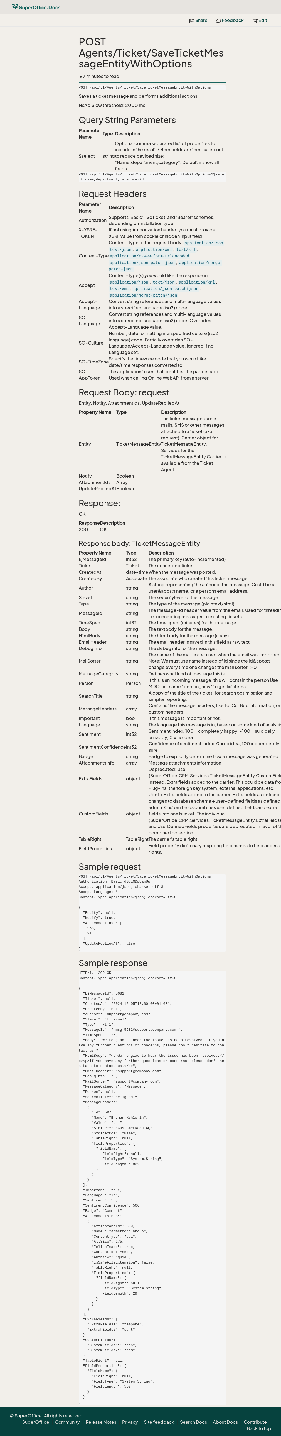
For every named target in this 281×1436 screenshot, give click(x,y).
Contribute (255, 1422)
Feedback (230, 20)
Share (198, 20)
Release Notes (101, 1422)
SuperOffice (35, 1422)
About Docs (225, 1422)
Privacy (130, 1422)
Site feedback (159, 1422)
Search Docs (193, 1422)
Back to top (259, 1428)
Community (67, 1422)
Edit (260, 20)
